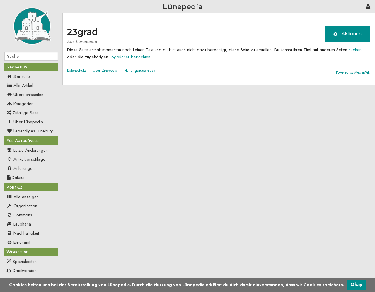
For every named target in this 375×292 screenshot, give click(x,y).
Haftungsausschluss (139, 70)
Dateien (16, 177)
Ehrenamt (18, 242)
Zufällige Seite (26, 113)
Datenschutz (76, 70)
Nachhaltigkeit (23, 233)
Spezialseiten (25, 261)
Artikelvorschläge (26, 159)
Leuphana (19, 224)
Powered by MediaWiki (353, 72)
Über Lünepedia (25, 122)
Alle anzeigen (23, 197)
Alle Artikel (20, 85)
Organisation (22, 206)
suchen (355, 50)
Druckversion (25, 270)
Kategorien (20, 103)
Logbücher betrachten (130, 57)
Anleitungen (21, 168)
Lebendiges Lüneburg (30, 131)
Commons (19, 215)
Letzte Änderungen (27, 150)
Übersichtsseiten (25, 94)
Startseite (18, 76)
